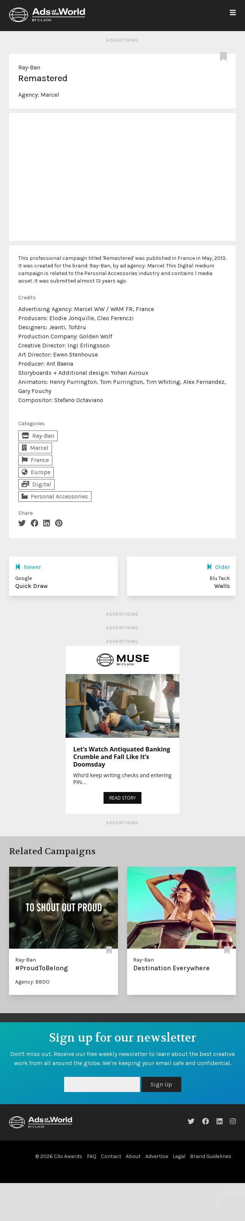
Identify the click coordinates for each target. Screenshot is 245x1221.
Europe (36, 472)
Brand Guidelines (210, 1156)
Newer (28, 566)
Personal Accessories (55, 496)
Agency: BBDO (32, 982)
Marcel (50, 94)
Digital (36, 484)
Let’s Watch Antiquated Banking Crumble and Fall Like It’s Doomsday (121, 756)
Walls (222, 585)
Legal (179, 1156)
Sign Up (161, 1084)
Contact (111, 1156)
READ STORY (122, 798)
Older (218, 566)
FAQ (91, 1156)
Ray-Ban (29, 67)
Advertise (156, 1156)
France (35, 460)
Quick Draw (31, 585)
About (133, 1156)
